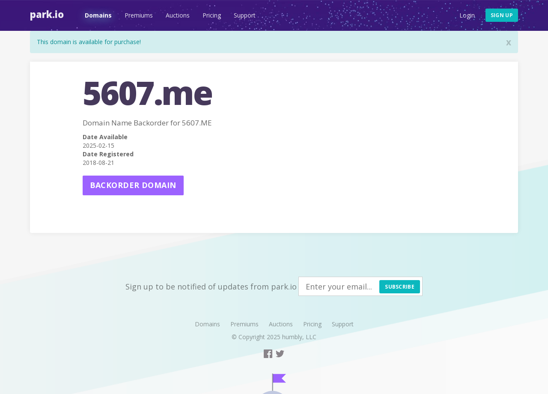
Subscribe (399, 286)
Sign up (502, 15)
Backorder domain (133, 185)
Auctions (178, 15)
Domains (98, 15)
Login (467, 15)
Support (245, 15)
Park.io (47, 14)
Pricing (212, 15)
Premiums (139, 15)
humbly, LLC (299, 337)
